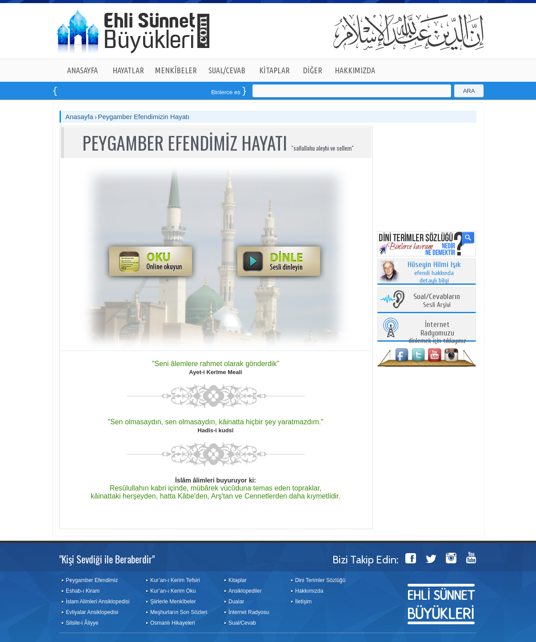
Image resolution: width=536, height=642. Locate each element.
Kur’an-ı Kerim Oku (173, 591)
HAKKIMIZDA (355, 70)
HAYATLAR (128, 70)
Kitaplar (237, 580)
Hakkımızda (309, 591)
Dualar (236, 601)
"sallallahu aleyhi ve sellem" (322, 147)
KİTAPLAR (274, 70)
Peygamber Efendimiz (92, 580)
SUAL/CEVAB (226, 70)
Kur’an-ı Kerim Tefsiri (175, 580)
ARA (469, 91)
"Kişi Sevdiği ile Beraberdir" (107, 559)
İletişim (303, 601)
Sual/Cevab (242, 623)
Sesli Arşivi (436, 301)
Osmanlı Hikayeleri (172, 623)
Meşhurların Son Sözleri (178, 612)
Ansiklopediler (245, 591)
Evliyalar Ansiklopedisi (92, 612)
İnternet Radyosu (248, 612)
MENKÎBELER (176, 70)
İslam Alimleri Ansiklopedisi (97, 601)
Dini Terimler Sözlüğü (320, 580)
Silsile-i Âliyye (82, 623)
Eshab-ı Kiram (83, 591)
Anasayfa (79, 116)
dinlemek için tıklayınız (437, 333)
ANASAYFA (82, 70)
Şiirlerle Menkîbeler (173, 601)
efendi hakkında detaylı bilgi (434, 272)
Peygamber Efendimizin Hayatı (143, 116)
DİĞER (312, 70)
